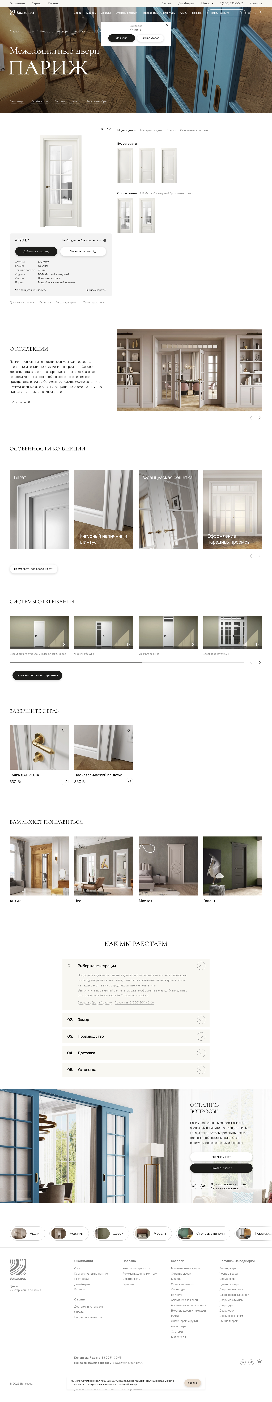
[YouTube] (259, 1362)
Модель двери (126, 130)
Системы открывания (67, 101)
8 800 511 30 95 (112, 1357)
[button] (39, 509)
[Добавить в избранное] (109, 129)
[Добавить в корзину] (65, 781)
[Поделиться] (102, 129)
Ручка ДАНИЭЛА (24, 775)
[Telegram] (203, 1186)
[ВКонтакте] (193, 1186)
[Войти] (260, 13)
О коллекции (17, 101)
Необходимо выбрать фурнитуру (81, 240)
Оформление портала (194, 130)
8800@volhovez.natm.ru (128, 1363)
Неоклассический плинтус (98, 775)
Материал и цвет (151, 130)
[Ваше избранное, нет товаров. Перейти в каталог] (255, 13)
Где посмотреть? (96, 289)
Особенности (39, 101)
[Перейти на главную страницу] (22, 12)
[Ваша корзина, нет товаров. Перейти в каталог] (249, 13)
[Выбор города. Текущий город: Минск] (207, 3)
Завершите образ (97, 101)
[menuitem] (77, 12)
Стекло (171, 130)
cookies (93, 1380)
